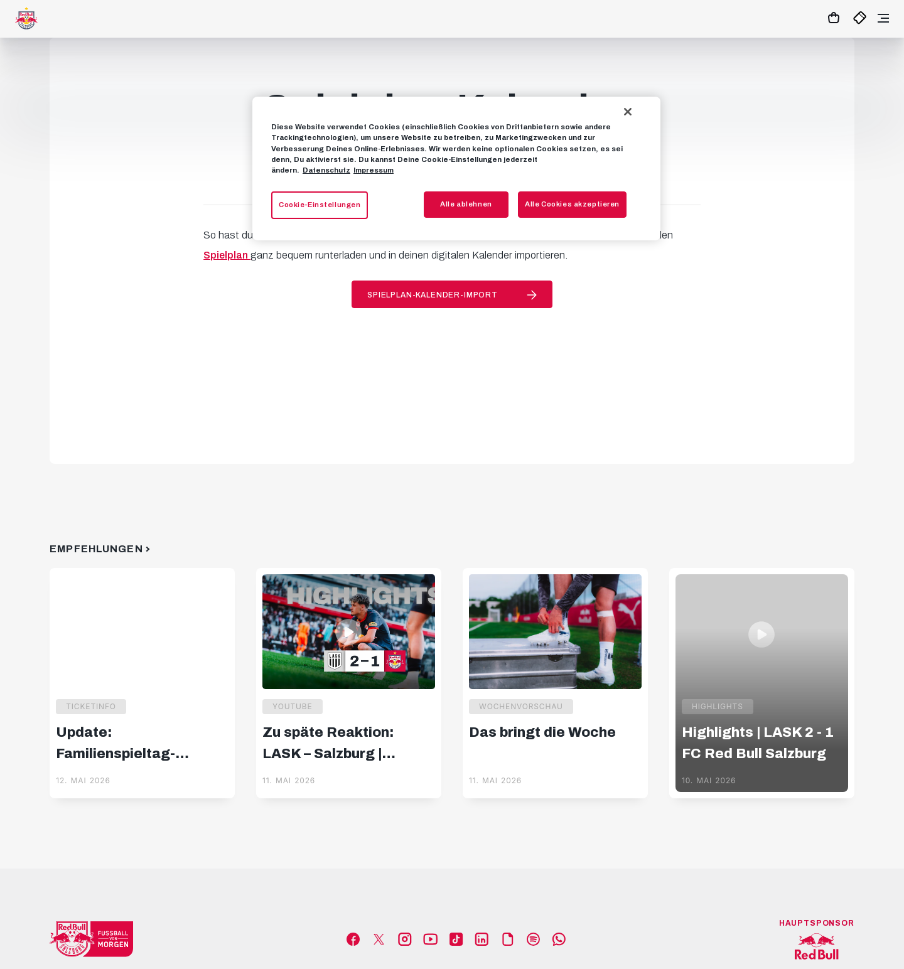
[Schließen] (628, 112)
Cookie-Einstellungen (319, 204)
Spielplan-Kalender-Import (432, 295)
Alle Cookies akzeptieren (572, 204)
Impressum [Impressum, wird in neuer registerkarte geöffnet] (373, 170)
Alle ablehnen (466, 204)
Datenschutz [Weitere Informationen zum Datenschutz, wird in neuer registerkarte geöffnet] (326, 170)
